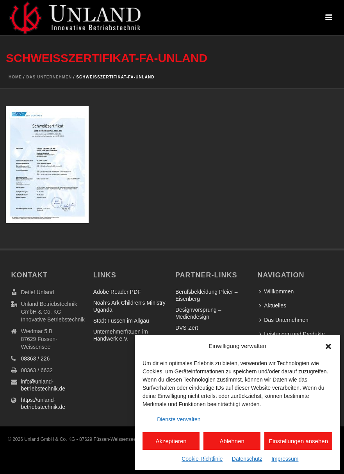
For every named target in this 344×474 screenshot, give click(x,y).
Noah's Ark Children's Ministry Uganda (129, 306)
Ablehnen (231, 441)
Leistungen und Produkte (292, 334)
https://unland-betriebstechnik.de (43, 403)
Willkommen (276, 291)
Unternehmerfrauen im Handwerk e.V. (120, 335)
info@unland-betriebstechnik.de (43, 385)
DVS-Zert (186, 328)
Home (15, 77)
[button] (328, 346)
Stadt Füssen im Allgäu (121, 321)
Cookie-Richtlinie (202, 459)
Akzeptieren (170, 441)
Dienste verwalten (178, 419)
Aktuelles (272, 305)
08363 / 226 (35, 358)
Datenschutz (247, 459)
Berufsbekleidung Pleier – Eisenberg (206, 295)
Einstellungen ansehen (298, 441)
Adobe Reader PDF (117, 292)
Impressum (284, 459)
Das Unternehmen (49, 77)
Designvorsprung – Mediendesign (198, 313)
